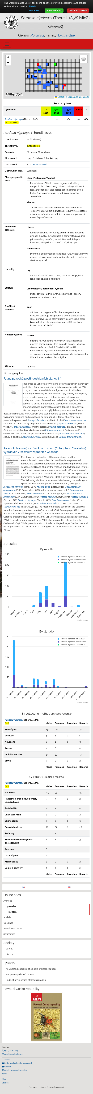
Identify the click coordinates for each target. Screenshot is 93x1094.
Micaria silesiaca (57, 427)
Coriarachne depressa (75, 420)
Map (4, 1079)
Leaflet (59, 97)
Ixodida (7, 917)
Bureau (9, 948)
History (9, 954)
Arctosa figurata (48, 497)
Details (32, 6)
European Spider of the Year (20, 974)
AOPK (4, 1074)
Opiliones (8, 923)
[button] (64, 85)
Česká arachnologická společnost (18, 1063)
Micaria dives (43, 487)
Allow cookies (54, 10)
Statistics (5, 1083)
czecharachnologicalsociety (15, 1070)
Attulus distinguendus (70, 437)
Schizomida (9, 934)
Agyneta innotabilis (67, 423)
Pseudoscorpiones (12, 928)
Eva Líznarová (40, 164)
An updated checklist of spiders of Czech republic (31, 969)
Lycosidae (66, 35)
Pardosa (12, 912)
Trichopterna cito (11, 506)
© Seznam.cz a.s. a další (77, 97)
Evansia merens (35, 493)
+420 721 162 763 (11, 1051)
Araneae (7, 900)
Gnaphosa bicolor (60, 500)
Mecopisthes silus (36, 420)
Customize (33, 10)
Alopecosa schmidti (13, 487)
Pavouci (7, 1067)
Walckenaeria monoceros (71, 433)
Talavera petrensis (54, 430)
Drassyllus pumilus (31, 437)
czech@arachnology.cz (13, 1054)
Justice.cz (6, 1060)
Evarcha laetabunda (47, 503)
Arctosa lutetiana (79, 497)
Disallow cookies (78, 10)
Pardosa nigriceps (21, 427)
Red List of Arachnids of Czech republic (26, 980)
